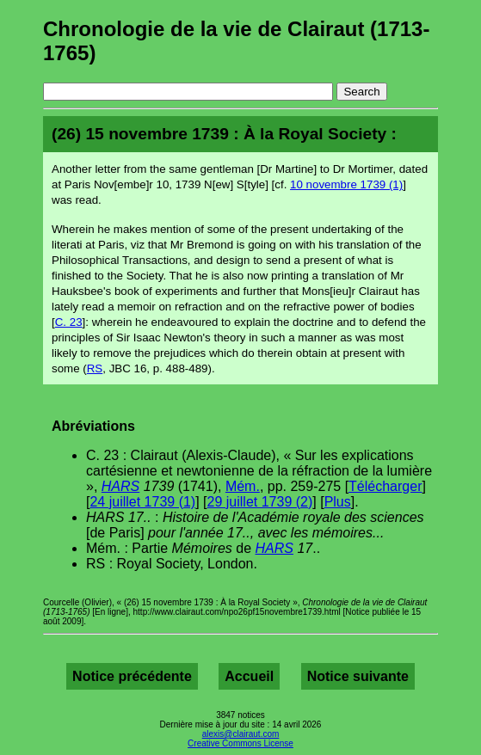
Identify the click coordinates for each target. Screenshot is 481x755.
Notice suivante (358, 676)
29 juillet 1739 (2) (260, 501)
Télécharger (385, 486)
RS (95, 368)
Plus (337, 501)
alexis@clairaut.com (241, 734)
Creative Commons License (240, 743)
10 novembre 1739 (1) (346, 184)
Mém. (242, 486)
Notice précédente (132, 676)
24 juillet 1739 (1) (142, 501)
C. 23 (69, 322)
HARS (120, 486)
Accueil (249, 676)
